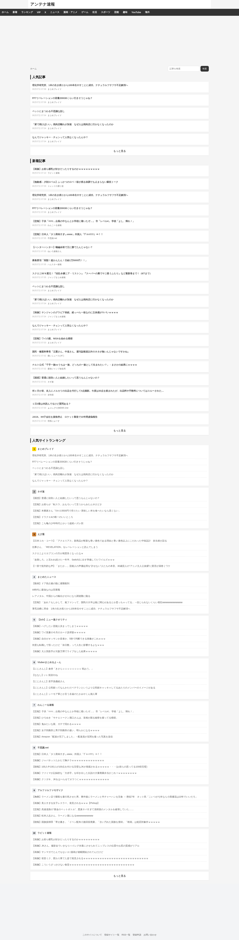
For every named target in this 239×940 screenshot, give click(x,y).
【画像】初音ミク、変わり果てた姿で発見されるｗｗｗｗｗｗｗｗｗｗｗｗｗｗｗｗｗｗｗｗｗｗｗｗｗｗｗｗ (90, 858)
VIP (39, 12)
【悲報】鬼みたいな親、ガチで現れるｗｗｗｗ (56, 724)
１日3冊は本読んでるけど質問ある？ (51, 403)
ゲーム (84, 12)
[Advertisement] (119, 40)
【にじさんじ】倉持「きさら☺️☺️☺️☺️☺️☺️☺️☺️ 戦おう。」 (63, 668)
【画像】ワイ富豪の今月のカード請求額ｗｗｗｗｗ (59, 632)
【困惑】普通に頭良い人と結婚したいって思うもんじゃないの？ (66, 377)
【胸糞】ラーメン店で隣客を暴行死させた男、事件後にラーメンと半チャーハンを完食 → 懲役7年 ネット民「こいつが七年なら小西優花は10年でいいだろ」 (115, 796)
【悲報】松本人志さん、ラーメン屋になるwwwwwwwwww (62, 815)
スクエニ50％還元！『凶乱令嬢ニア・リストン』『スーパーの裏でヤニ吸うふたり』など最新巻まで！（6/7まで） (92, 273)
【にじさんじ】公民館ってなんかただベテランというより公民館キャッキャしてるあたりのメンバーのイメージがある (93, 687)
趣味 (125, 12)
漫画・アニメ (70, 12)
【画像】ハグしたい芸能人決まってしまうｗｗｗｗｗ (60, 626)
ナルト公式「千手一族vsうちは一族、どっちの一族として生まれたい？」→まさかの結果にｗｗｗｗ (84, 364)
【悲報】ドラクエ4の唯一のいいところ (52, 517)
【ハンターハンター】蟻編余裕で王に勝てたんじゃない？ (62, 247)
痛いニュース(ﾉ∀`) (56, 356)
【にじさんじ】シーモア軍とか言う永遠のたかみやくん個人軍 (64, 694)
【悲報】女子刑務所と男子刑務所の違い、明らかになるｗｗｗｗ (66, 730)
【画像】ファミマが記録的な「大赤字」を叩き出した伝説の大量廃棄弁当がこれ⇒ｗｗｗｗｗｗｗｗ (84, 773)
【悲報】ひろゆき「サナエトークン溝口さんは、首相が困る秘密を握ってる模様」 (75, 717)
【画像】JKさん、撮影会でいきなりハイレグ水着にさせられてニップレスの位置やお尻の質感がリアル (85, 845)
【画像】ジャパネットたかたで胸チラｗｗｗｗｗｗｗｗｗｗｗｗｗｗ (68, 760)
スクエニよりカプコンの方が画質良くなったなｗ (57, 553)
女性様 (51, 395)
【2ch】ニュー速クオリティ (52, 619)
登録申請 (137, 935)
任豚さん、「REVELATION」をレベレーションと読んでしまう (65, 547)
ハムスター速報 (55, 264)
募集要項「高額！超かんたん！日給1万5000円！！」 (59, 260)
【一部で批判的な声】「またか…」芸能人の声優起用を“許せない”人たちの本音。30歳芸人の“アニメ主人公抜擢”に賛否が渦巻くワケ (101, 566)
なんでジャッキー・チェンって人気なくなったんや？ (60, 137)
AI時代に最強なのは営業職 (46, 589)
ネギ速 (51, 382)
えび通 (41, 534)
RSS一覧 (126, 935)
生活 (94, 12)
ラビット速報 (54, 173)
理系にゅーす (54, 421)
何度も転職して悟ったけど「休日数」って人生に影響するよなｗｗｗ (68, 645)
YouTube (136, 12)
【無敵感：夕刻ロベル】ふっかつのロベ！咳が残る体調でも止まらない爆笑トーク (75, 182)
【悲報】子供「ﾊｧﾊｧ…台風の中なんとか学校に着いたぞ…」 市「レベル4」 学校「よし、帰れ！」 (83, 221)
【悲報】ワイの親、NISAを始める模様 (52, 338)
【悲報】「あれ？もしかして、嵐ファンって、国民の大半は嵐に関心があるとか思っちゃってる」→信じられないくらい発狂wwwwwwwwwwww (107, 602)
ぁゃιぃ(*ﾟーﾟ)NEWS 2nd (58, 408)
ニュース (54, 12)
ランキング (27, 12)
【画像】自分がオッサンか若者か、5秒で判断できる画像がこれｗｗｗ (69, 638)
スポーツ (105, 12)
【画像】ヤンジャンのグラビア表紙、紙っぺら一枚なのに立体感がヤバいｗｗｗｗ (75, 312)
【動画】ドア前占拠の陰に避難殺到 (50, 583)
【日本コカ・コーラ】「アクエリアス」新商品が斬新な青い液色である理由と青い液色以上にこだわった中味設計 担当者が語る (99, 540)
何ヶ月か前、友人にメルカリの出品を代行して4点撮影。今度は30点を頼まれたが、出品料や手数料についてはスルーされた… (98, 390)
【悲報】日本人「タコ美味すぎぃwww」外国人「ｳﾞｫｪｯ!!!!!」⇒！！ (67, 234)
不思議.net (52, 238)
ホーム (5, 12)
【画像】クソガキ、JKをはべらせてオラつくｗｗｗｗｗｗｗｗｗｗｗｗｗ (70, 779)
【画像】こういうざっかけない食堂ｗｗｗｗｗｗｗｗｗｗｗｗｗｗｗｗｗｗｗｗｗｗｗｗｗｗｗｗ (83, 864)
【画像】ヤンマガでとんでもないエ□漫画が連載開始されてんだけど (67, 852)
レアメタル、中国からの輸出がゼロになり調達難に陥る (61, 596)
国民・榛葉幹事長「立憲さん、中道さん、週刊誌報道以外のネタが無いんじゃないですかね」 (81, 351)
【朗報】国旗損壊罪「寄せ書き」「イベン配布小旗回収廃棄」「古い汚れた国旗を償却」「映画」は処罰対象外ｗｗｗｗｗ (96, 822)
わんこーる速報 (55, 225)
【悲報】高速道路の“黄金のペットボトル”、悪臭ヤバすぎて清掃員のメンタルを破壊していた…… (83, 809)
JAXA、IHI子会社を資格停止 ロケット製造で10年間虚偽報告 (64, 417)
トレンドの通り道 (56, 186)
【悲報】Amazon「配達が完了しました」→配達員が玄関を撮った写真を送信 (72, 736)
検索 (204, 68)
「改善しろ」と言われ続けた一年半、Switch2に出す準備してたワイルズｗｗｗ (73, 559)
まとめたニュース (47, 577)
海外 (147, 12)
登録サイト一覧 (111, 935)
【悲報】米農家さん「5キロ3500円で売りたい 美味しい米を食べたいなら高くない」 (76, 510)
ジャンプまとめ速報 (57, 277)
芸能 (116, 12)
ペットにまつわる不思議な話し (48, 111)
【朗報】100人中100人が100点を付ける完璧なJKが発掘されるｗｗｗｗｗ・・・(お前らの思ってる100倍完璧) (89, 766)
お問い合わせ (150, 935)
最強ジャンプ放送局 (57, 369)
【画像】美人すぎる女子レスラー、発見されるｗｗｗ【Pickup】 (66, 803)
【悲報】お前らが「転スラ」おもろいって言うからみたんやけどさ (67, 504)
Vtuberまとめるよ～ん (49, 662)
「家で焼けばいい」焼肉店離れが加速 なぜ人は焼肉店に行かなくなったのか (73, 124)
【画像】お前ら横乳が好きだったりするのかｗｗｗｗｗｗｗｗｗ (66, 169)
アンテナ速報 (42, 4)
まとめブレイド (55, 89)
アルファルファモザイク (50, 790)
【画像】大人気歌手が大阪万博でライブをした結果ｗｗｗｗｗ (64, 651)
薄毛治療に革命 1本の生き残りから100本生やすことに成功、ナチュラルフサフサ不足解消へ (81, 608)
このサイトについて (92, 935)
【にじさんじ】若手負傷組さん (48, 681)
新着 (15, 12)
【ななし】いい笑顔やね (45, 675)
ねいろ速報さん (55, 251)
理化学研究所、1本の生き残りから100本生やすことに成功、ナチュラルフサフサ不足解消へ (80, 85)
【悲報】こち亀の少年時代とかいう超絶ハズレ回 (57, 523)
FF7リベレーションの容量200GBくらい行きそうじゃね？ (62, 98)
